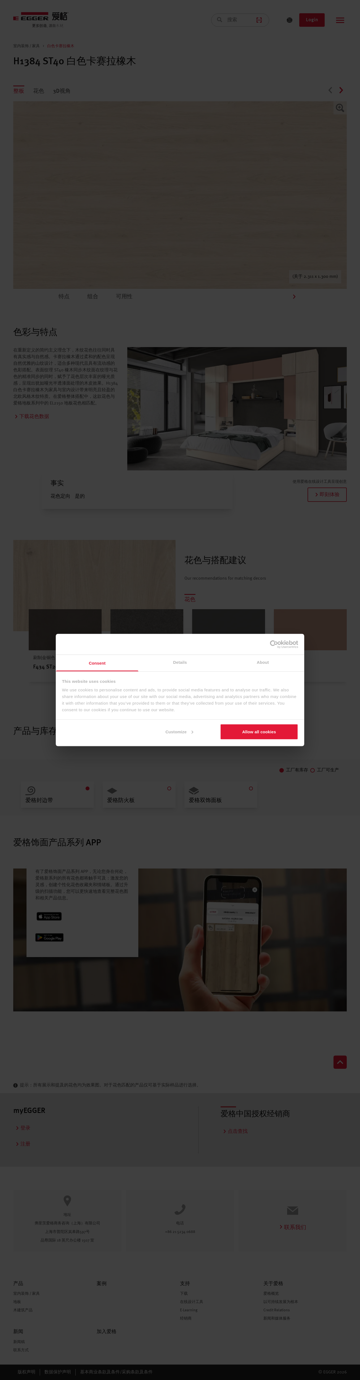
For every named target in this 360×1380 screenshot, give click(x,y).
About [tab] (263, 662)
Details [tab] (180, 662)
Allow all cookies (259, 731)
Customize (179, 731)
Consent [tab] (97, 663)
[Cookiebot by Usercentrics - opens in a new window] (274, 644)
